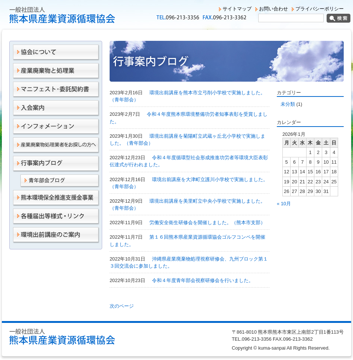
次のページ (122, 306)
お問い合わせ (273, 9)
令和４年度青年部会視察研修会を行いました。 (202, 280)
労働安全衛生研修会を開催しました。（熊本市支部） (207, 222)
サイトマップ (237, 9)
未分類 (288, 104)
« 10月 (284, 203)
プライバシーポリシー (319, 9)
